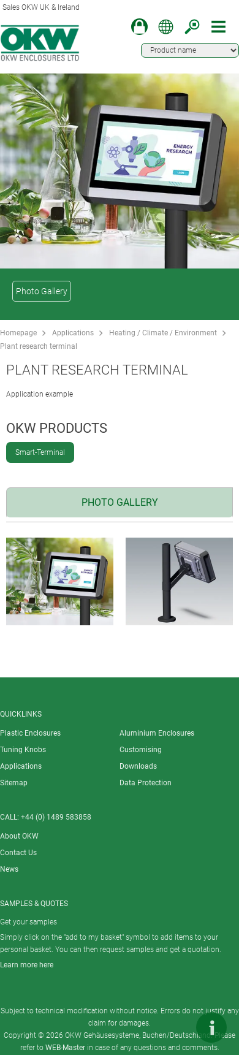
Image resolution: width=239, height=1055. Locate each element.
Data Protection (146, 783)
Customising (141, 749)
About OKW (19, 836)
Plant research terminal (38, 346)
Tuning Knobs (23, 749)
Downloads (138, 766)
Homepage (18, 333)
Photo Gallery (41, 291)
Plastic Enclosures (30, 733)
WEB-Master (65, 1047)
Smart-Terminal (40, 452)
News (9, 869)
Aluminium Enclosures (157, 733)
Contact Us (18, 852)
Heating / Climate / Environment (163, 333)
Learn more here (26, 965)
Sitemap (14, 783)
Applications (73, 333)
